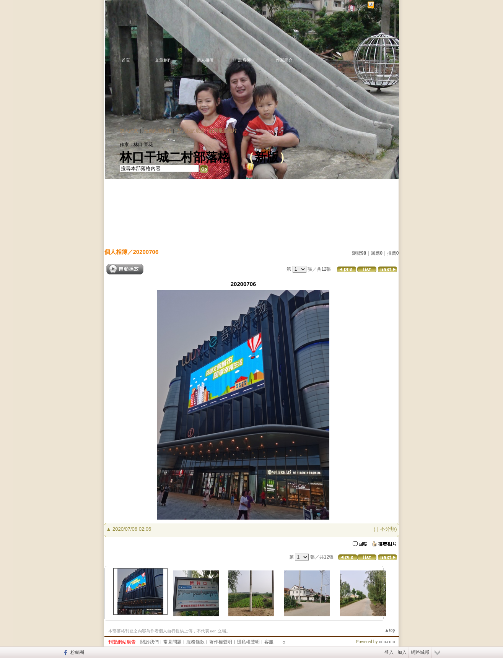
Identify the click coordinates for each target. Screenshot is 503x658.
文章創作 (163, 60)
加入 (402, 652)
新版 (266, 157)
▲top (389, 630)
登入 (389, 652)
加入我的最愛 (191, 130)
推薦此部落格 (157, 130)
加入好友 (129, 130)
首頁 (126, 60)
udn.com (387, 641)
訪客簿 (244, 60)
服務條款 (195, 642)
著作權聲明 (220, 642)
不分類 (387, 529)
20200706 (146, 252)
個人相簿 (205, 60)
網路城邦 (385, 5)
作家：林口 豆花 (136, 144)
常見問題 (172, 642)
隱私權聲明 (248, 642)
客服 (268, 642)
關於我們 (149, 642)
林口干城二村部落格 (175, 157)
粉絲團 (77, 652)
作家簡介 (284, 60)
